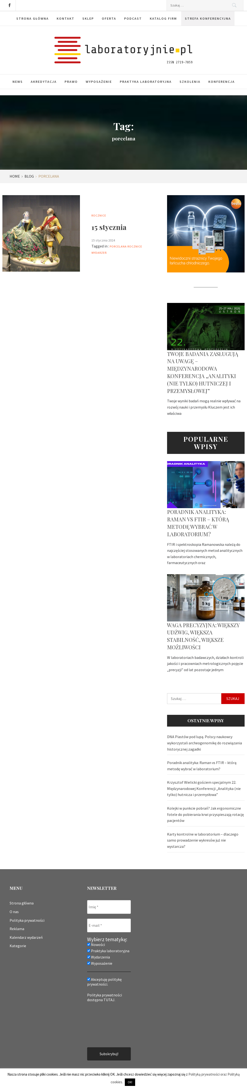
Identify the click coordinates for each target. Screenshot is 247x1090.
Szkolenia (190, 81)
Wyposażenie (99, 81)
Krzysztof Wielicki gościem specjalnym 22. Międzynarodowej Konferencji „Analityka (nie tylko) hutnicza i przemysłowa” (204, 788)
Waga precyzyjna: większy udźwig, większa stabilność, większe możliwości (203, 636)
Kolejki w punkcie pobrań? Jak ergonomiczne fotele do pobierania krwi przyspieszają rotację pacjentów (205, 814)
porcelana (118, 246)
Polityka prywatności (27, 920)
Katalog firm (163, 18)
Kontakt (65, 18)
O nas (14, 911)
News (17, 81)
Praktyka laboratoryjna (146, 81)
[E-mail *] (109, 925)
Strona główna (32, 18)
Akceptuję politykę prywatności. (104, 982)
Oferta (109, 18)
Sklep (88, 18)
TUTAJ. (109, 999)
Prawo (71, 81)
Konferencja (221, 81)
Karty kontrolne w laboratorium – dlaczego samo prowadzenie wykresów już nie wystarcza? (202, 840)
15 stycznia (109, 227)
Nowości (96, 944)
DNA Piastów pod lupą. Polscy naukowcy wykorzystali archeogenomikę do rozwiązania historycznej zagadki (204, 742)
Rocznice (98, 215)
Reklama (17, 928)
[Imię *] (109, 907)
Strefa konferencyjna (208, 18)
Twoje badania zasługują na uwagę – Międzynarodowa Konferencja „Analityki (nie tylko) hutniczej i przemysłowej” (202, 372)
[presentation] (107, 1024)
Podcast (133, 18)
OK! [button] (130, 1082)
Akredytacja (44, 81)
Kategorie (18, 945)
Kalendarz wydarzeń (26, 937)
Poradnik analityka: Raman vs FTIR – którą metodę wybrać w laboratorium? (198, 522)
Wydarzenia (98, 957)
